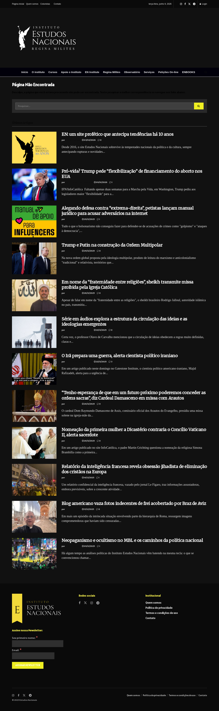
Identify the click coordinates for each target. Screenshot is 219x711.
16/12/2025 (88, 477)
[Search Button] (205, 72)
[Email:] (33, 655)
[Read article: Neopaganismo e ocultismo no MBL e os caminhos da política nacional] (34, 554)
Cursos (52, 72)
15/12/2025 (88, 509)
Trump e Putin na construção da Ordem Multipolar (112, 245)
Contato (57, 4)
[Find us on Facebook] (79, 603)
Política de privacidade (158, 607)
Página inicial (18, 4)
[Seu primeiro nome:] (37, 643)
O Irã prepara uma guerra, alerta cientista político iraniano (120, 355)
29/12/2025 (88, 219)
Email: (16, 650)
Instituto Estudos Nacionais (78, 182)
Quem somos (32, 4)
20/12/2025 (88, 404)
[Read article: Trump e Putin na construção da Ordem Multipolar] (34, 258)
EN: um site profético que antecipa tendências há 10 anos (117, 134)
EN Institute (92, 72)
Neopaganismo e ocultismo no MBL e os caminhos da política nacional (132, 540)
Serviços (149, 72)
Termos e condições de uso (161, 613)
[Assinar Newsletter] (27, 665)
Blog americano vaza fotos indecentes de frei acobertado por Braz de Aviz (134, 503)
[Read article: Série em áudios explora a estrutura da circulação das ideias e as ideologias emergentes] (34, 332)
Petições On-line (168, 72)
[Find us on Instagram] (91, 603)
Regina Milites (111, 72)
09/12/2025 (88, 546)
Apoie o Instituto (71, 72)
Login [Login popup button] (203, 4)
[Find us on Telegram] (97, 603)
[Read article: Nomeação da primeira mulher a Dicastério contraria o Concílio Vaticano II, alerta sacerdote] (34, 443)
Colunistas (45, 4)
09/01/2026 (100, 182)
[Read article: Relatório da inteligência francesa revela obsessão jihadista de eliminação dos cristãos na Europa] (34, 480)
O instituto (38, 72)
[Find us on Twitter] (85, 603)
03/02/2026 (89, 140)
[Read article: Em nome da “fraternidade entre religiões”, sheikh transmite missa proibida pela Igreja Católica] (34, 295)
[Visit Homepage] (84, 37)
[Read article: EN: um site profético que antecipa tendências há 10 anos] (34, 147)
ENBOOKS (188, 72)
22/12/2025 (100, 330)
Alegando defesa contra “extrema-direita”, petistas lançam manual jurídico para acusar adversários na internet (128, 211)
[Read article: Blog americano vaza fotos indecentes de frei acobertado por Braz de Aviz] (34, 517)
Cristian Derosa (72, 140)
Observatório (132, 72)
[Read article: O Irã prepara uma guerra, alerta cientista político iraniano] (34, 369)
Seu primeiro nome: (25, 638)
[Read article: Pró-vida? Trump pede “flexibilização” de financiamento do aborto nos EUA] (34, 184)
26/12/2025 (88, 293)
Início (24, 72)
